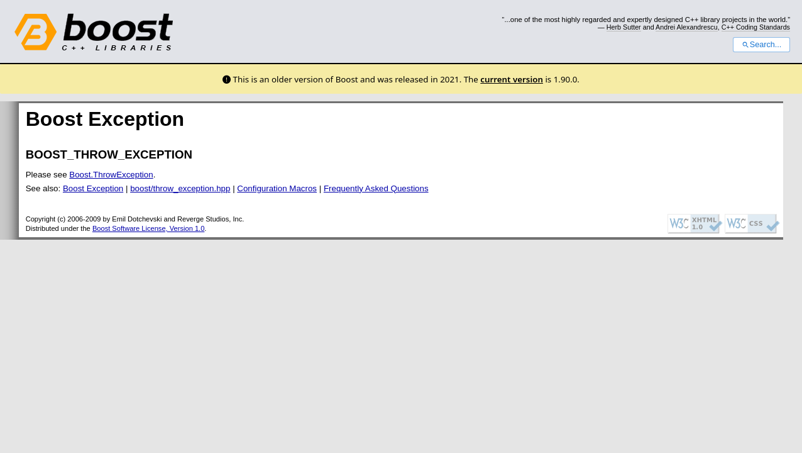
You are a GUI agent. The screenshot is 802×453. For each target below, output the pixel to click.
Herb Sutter (624, 27)
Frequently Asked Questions (376, 188)
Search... (761, 44)
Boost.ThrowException (111, 174)
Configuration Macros (277, 188)
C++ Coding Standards (756, 27)
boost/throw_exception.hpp (180, 188)
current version (511, 79)
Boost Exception (93, 188)
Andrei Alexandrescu (687, 27)
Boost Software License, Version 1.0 (148, 228)
